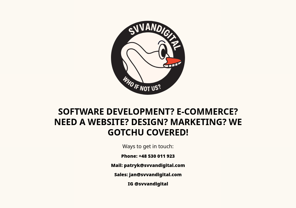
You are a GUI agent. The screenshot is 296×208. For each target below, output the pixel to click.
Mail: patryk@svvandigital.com (148, 165)
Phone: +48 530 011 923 (148, 156)
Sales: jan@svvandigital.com (148, 174)
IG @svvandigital (148, 184)
